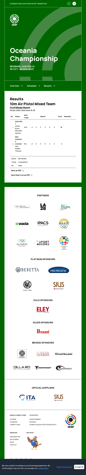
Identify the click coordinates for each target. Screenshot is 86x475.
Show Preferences (64, 467)
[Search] (69, 3)
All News (13, 419)
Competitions (15, 425)
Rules (12, 442)
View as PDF (17, 170)
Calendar (13, 422)
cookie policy (43, 468)
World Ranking (35, 419)
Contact (13, 445)
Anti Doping (14, 439)
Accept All (79, 467)
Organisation (15, 437)
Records (33, 422)
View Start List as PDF (21, 175)
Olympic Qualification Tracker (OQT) (43, 425)
